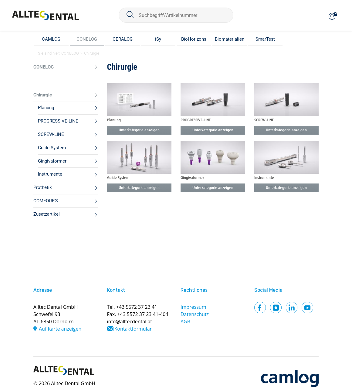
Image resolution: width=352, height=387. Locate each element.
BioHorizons (193, 39)
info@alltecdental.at (129, 321)
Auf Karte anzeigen (60, 328)
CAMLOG (51, 39)
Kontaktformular (133, 328)
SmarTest (265, 39)
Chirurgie (91, 53)
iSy (158, 39)
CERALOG (123, 39)
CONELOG (86, 39)
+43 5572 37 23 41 (136, 307)
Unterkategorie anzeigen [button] (139, 130)
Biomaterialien (229, 39)
